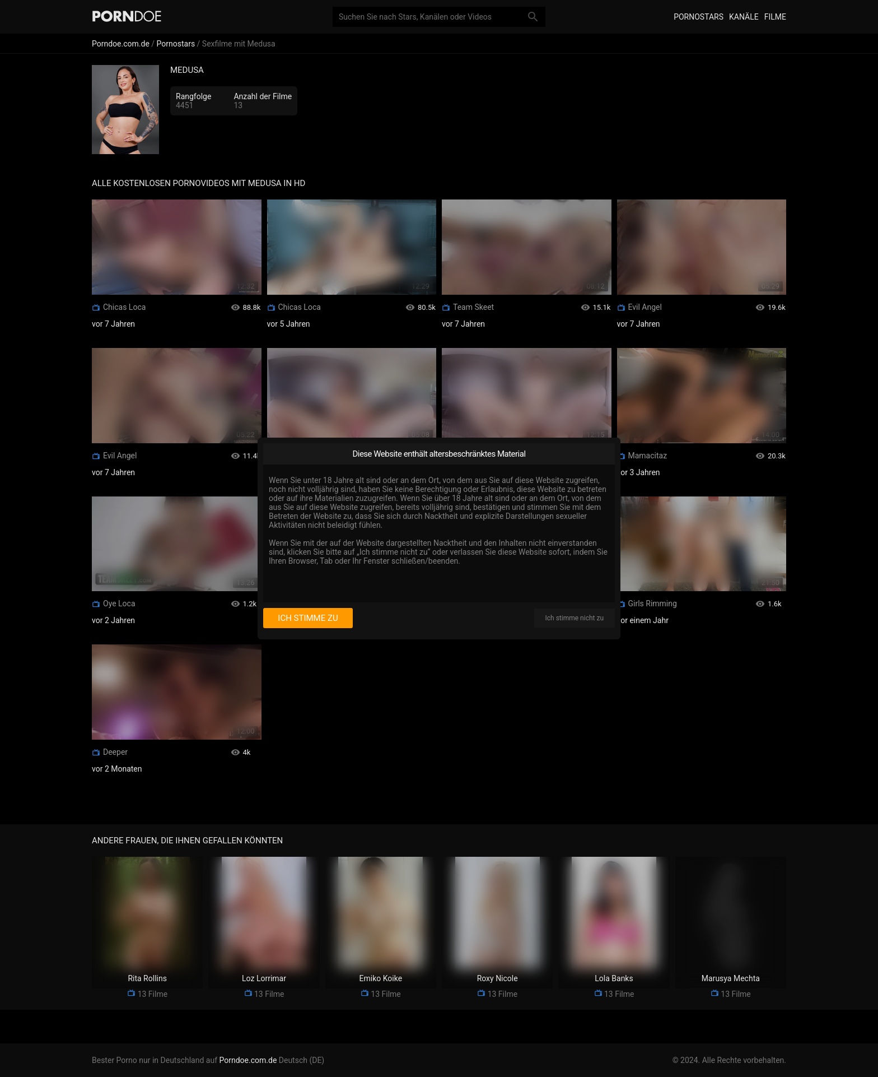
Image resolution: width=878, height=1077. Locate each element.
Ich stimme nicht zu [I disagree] (574, 618)
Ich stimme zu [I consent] (308, 618)
